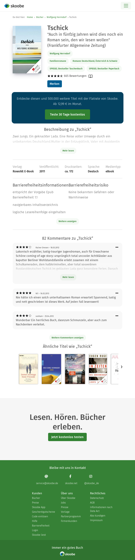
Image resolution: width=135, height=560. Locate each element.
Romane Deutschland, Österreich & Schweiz (95, 61)
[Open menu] (126, 5)
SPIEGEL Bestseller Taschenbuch (66, 68)
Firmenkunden (69, 521)
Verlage (65, 511)
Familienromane (58, 61)
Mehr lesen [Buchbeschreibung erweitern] (68, 150)
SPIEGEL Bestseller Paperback (104, 68)
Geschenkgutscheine (43, 511)
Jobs (63, 502)
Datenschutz (97, 498)
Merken (54, 84)
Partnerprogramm (71, 516)
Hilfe (34, 521)
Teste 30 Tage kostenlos (67, 114)
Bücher (39, 17)
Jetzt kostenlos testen (67, 437)
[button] (121, 366)
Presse (64, 507)
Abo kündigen (97, 515)
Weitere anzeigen (67, 221)
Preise (35, 502)
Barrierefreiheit (40, 525)
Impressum (96, 520)
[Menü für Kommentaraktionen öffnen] (117, 247)
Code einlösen (40, 516)
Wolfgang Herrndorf (56, 17)
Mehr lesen (68, 277)
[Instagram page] (91, 479)
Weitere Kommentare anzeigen (67, 337)
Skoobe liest (39, 534)
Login (35, 530)
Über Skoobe (68, 498)
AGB (92, 502)
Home (30, 17)
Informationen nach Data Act (101, 509)
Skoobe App (38, 507)
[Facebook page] (71, 479)
